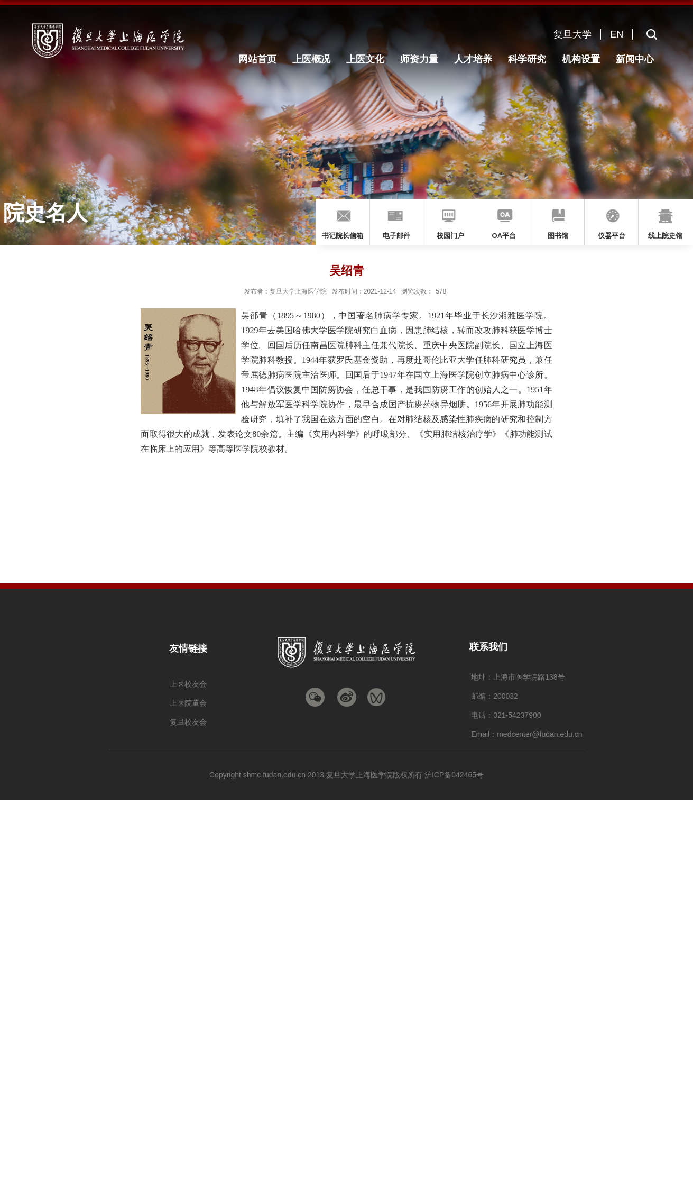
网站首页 (257, 59)
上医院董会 (188, 703)
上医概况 (311, 59)
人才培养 (473, 59)
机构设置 (581, 59)
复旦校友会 (188, 722)
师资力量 (419, 59)
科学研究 (527, 59)
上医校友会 (188, 684)
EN (616, 34)
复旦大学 (572, 34)
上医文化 (365, 59)
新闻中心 (635, 59)
